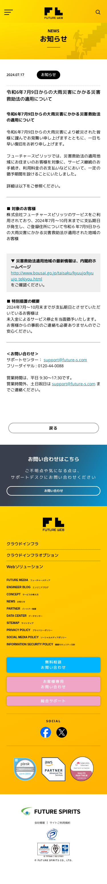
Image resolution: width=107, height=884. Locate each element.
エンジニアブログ (28, 587)
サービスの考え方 (23, 594)
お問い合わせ (53, 490)
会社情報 (40, 822)
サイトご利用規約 (60, 822)
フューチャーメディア (28, 580)
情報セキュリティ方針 (41, 644)
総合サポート (53, 700)
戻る (53, 428)
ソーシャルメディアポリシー (36, 637)
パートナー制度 (21, 608)
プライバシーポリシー (30, 630)
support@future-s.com (65, 359)
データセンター (25, 615)
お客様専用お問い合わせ (53, 684)
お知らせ (16, 601)
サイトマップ (20, 623)
